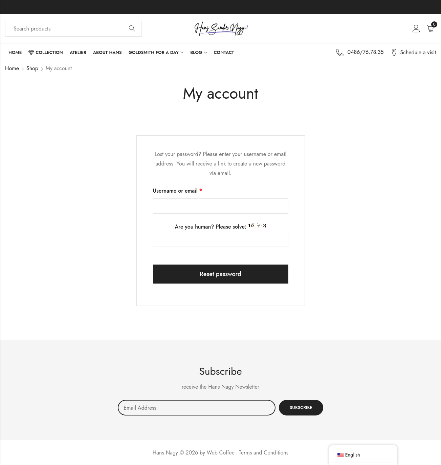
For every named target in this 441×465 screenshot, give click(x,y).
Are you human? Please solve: (220, 235)
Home (12, 68)
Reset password (220, 274)
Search (132, 29)
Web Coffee (221, 453)
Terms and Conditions (263, 453)
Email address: (196, 407)
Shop (32, 68)
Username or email (188, 190)
